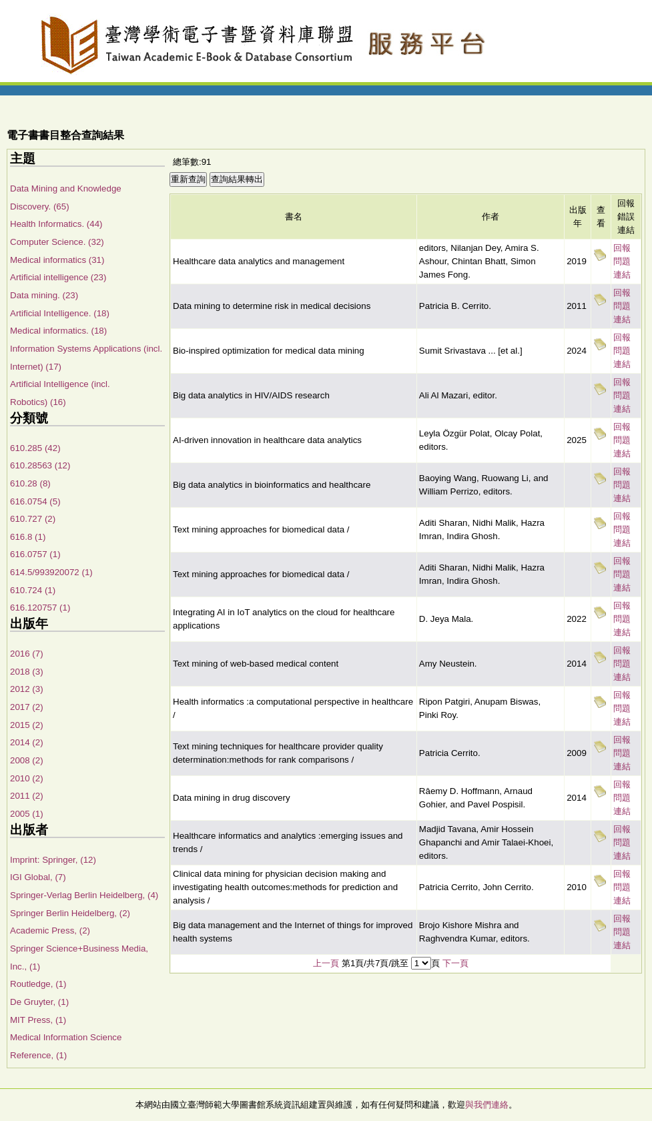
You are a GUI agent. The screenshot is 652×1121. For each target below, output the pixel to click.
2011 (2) (26, 796)
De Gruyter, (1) (39, 1002)
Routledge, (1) (38, 984)
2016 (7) (26, 654)
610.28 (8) (30, 483)
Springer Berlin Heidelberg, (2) (70, 913)
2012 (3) (26, 689)
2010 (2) (26, 778)
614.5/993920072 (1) (51, 572)
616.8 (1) (27, 537)
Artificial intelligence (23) (58, 277)
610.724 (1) (32, 590)
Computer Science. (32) (57, 242)
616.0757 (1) (35, 554)
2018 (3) (26, 672)
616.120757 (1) (40, 608)
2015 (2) (26, 725)
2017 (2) (26, 707)
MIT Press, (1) (38, 1020)
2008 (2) (26, 760)
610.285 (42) (35, 448)
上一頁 (326, 963)
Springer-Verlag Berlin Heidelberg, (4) (84, 895)
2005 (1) (26, 814)
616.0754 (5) (35, 501)
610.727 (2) (32, 519)
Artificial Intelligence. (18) (59, 313)
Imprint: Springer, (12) (53, 860)
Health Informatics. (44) (56, 224)
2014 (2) (26, 742)
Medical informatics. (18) (58, 331)
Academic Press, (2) (50, 930)
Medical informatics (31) (57, 260)
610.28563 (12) (40, 465)
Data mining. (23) (44, 295)
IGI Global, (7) (38, 877)
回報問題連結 (622, 261)
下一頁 (455, 963)
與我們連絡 (487, 1105)
